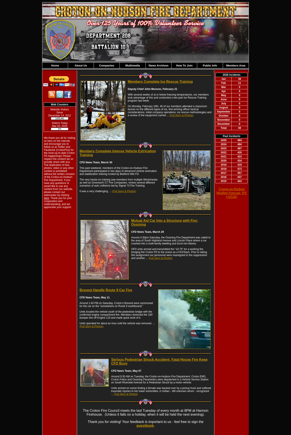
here (46, 198)
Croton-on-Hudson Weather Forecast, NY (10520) (231, 193)
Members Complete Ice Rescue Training (160, 81)
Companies (106, 65)
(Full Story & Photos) (181, 115)
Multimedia (132, 65)
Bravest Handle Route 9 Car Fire (105, 290)
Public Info (210, 65)
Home (55, 65)
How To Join (184, 65)
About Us (81, 65)
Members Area (235, 65)
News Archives (159, 65)
